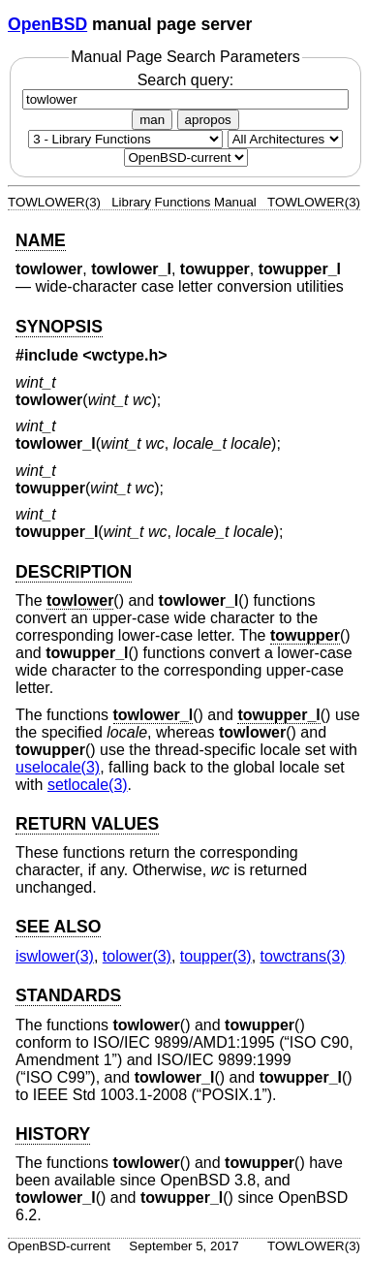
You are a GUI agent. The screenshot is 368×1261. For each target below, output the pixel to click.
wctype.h (125, 355)
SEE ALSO (58, 926)
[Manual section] (125, 139)
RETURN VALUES (87, 824)
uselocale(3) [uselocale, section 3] (57, 767)
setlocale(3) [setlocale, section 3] (87, 784)
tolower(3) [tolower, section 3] (137, 956)
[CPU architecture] (285, 139)
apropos (208, 119)
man (152, 119)
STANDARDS (68, 995)
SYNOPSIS (59, 326)
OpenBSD (47, 24)
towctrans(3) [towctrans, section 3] (303, 956)
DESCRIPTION (73, 572)
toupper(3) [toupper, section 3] (216, 956)
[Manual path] (186, 157)
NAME (40, 240)
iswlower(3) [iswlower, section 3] (54, 956)
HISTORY (52, 1134)
